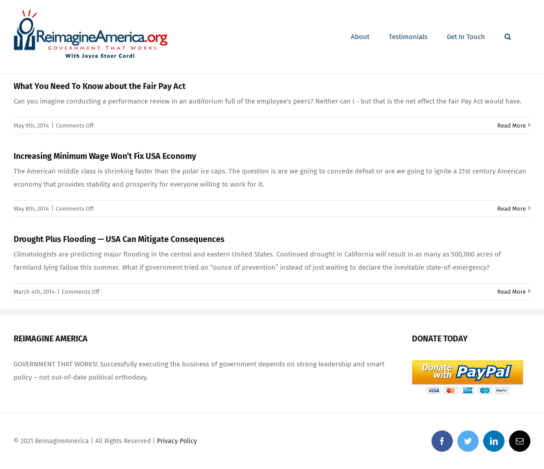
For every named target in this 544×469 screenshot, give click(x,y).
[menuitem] (360, 36)
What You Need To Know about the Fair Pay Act (100, 86)
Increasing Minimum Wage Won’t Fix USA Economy (105, 156)
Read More (511, 125)
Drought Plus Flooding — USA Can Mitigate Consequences (119, 239)
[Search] (508, 36)
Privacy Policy (177, 441)
